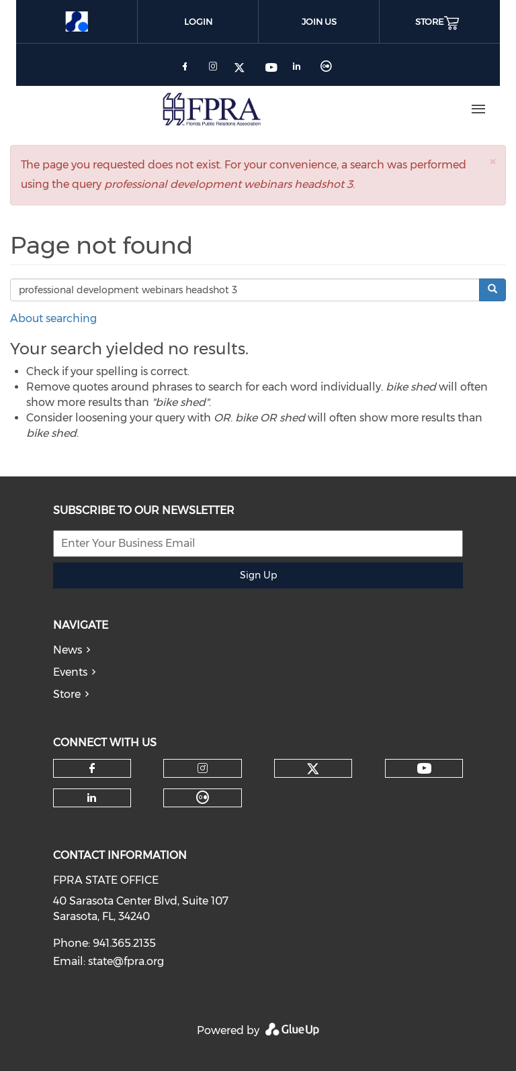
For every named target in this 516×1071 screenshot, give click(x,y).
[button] (492, 161)
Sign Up (258, 575)
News (67, 650)
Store (67, 694)
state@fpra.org (126, 961)
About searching (53, 318)
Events (70, 672)
